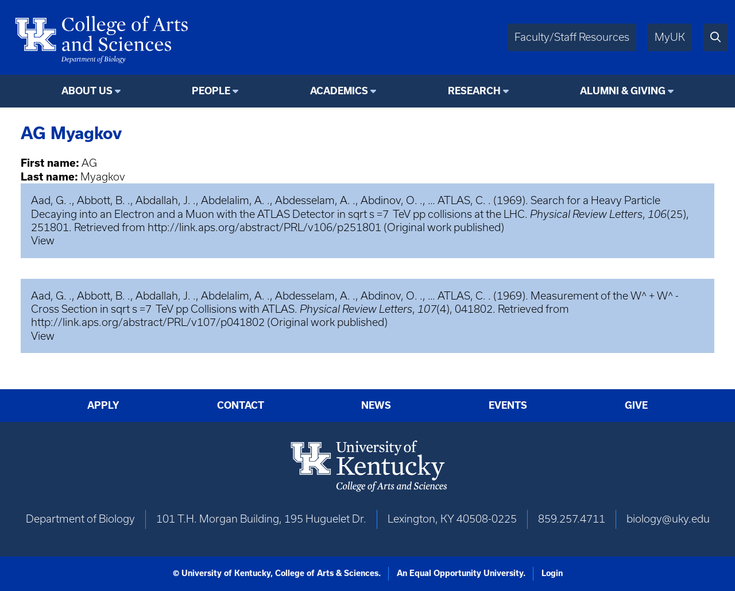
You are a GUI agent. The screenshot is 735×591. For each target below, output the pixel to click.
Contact (240, 405)
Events (508, 405)
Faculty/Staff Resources (571, 37)
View (43, 241)
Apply (103, 405)
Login (552, 573)
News (376, 405)
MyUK (670, 37)
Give (636, 405)
